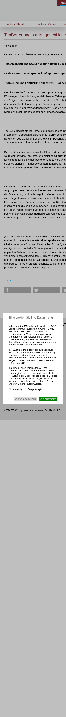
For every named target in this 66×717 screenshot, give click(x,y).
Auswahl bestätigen (25, 399)
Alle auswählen (48, 399)
